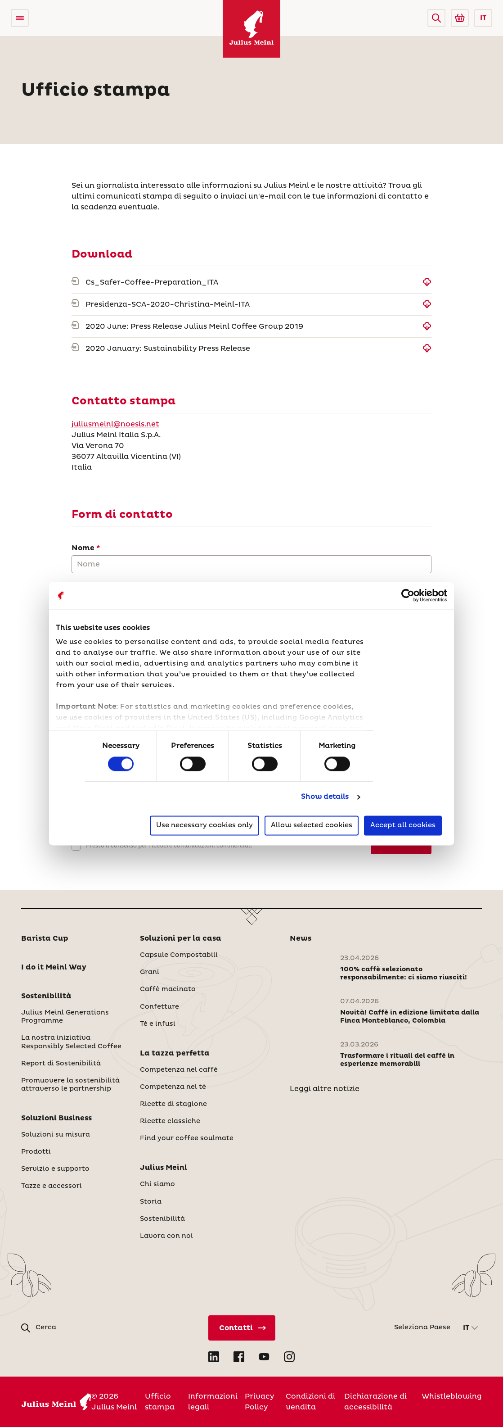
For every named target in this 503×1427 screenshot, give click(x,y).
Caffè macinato (168, 989)
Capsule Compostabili (179, 955)
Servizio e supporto (55, 1169)
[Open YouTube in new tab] (264, 1356)
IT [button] (483, 18)
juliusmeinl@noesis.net (115, 424)
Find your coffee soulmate (187, 1138)
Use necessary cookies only (204, 825)
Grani (149, 972)
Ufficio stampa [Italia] (160, 1402)
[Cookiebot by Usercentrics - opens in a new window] (407, 595)
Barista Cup (44, 938)
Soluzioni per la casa (180, 938)
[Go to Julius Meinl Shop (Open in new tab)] (460, 18)
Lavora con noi (166, 1236)
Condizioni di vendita (310, 1402)
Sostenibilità (46, 996)
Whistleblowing (452, 1396)
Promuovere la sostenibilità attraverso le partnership (70, 1085)
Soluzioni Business (56, 1118)
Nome (83, 548)
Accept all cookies (403, 825)
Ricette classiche (170, 1121)
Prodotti (36, 1152)
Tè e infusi (157, 1024)
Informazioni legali (213, 1402)
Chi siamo (157, 1184)
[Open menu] (20, 18)
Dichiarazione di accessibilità (375, 1402)
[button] (436, 18)
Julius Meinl (163, 1167)
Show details (325, 797)
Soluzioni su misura (55, 1135)
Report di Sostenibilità (61, 1064)
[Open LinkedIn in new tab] (213, 1356)
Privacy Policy (259, 1402)
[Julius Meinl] (251, 29)
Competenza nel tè (173, 1087)
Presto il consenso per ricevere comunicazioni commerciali (169, 846)
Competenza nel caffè (179, 1070)
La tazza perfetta (175, 1053)
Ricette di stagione (173, 1104)
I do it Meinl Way (53, 967)
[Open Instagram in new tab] (289, 1356)
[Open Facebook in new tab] (239, 1356)
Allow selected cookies (311, 825)
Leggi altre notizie (324, 1088)
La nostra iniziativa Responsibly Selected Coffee (71, 1042)
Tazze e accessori (51, 1186)
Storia (151, 1202)
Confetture (159, 1007)
